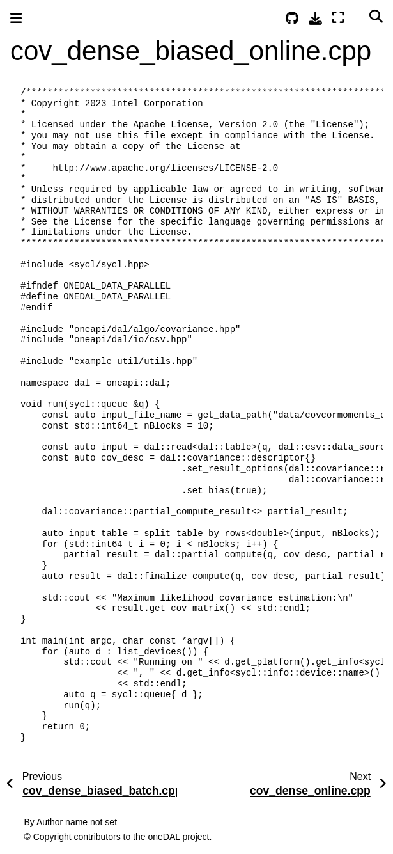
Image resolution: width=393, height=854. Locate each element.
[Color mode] (356, 16)
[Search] (376, 16)
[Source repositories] (292, 18)
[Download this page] (315, 18)
